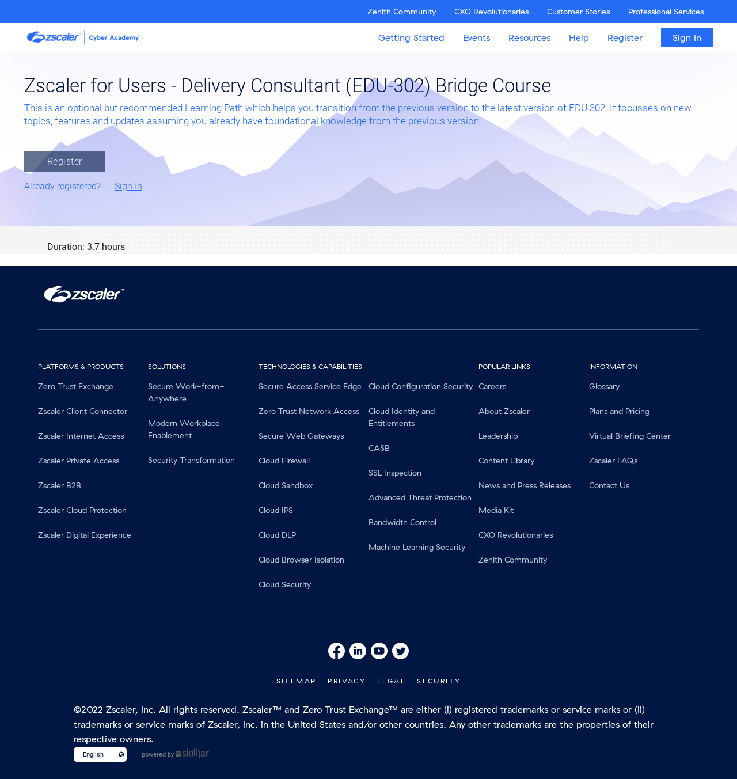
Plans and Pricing (619, 411)
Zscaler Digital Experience (84, 535)
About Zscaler (504, 411)
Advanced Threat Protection (420, 497)
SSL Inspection (394, 473)
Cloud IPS (276, 510)
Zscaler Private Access (78, 460)
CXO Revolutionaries (491, 11)
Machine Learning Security (416, 547)
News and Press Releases (524, 485)
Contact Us (609, 485)
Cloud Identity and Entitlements (401, 417)
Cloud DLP (277, 535)
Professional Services (666, 11)
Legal (391, 681)
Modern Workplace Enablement (184, 429)
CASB (379, 448)
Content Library (506, 460)
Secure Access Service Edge (310, 386)
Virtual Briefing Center (630, 436)
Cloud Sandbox (286, 485)
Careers (492, 386)
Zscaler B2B (59, 485)
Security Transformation (191, 460)
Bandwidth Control (402, 522)
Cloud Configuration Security (420, 386)
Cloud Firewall (284, 460)
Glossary (604, 386)
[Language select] (95, 755)
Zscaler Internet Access (81, 436)
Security (439, 681)
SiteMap (296, 681)
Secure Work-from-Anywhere (186, 392)
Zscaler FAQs (613, 460)
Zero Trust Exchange (75, 386)
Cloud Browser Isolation (301, 559)
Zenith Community (401, 11)
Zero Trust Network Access (309, 411)
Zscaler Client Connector (82, 411)
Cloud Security (285, 584)
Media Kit (496, 510)
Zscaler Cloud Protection (82, 510)
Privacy (347, 681)
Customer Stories (578, 11)
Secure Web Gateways (301, 436)
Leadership (498, 436)
